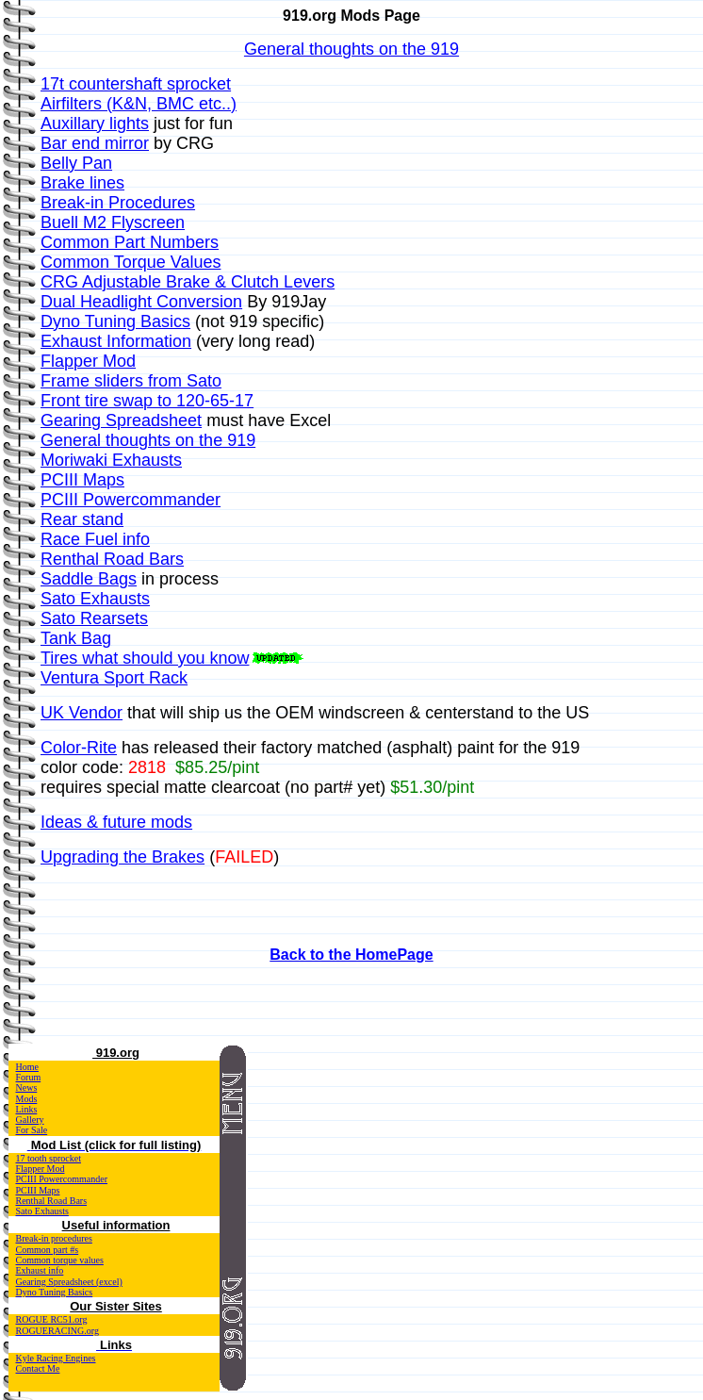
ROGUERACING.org (57, 1331)
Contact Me (38, 1368)
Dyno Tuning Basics (54, 1292)
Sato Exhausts (42, 1211)
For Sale (32, 1130)
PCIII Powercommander (61, 1179)
